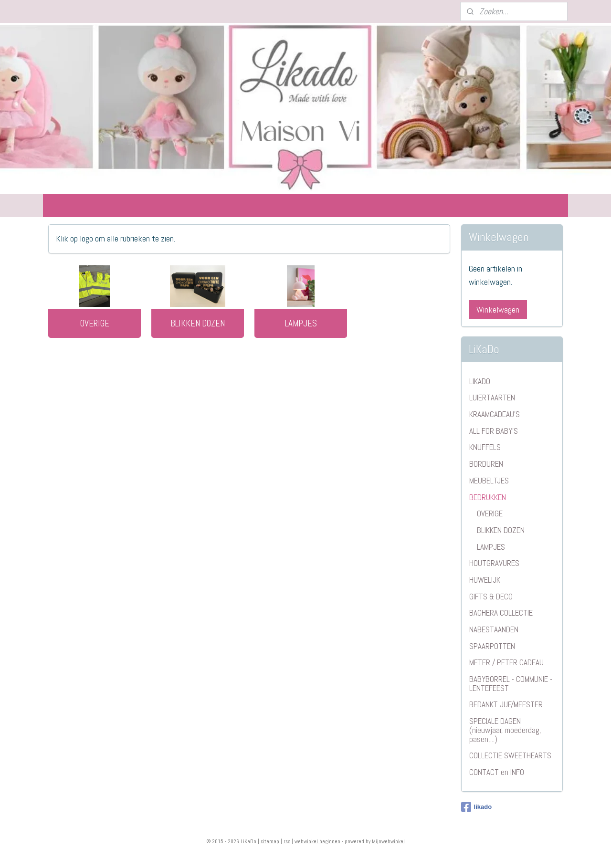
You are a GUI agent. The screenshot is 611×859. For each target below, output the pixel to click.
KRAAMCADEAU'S (494, 414)
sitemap (270, 841)
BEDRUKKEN (487, 497)
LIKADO (479, 381)
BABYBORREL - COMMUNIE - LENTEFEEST (510, 683)
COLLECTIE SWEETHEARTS (510, 755)
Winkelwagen (497, 309)
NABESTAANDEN (493, 629)
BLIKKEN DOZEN (197, 323)
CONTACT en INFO (496, 772)
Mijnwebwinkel (388, 841)
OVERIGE (94, 323)
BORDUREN (486, 464)
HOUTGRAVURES (494, 563)
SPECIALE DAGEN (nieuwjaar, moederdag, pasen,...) (505, 730)
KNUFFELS (485, 447)
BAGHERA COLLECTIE (501, 613)
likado (476, 807)
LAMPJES (301, 323)
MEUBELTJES (489, 480)
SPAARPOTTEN (492, 646)
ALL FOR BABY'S (493, 431)
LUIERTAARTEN (492, 397)
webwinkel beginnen (317, 841)
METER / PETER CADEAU (506, 662)
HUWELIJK (484, 580)
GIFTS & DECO (491, 596)
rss (287, 841)
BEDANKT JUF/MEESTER (506, 704)
